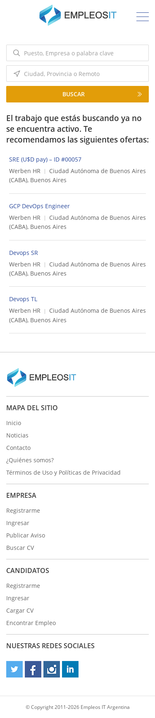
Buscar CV (20, 548)
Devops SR (23, 253)
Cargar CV (19, 610)
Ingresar (17, 523)
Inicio (13, 423)
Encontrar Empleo (31, 623)
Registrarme (23, 510)
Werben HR (25, 171)
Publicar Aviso (25, 535)
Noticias (17, 435)
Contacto (18, 448)
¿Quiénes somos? (30, 460)
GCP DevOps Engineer (39, 206)
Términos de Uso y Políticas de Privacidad (63, 472)
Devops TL (23, 299)
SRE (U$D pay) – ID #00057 (45, 159)
